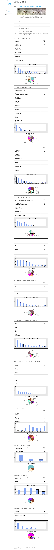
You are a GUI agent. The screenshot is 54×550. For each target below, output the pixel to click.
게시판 (6, 14)
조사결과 (6, 10)
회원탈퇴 (48, 547)
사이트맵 (46, 547)
